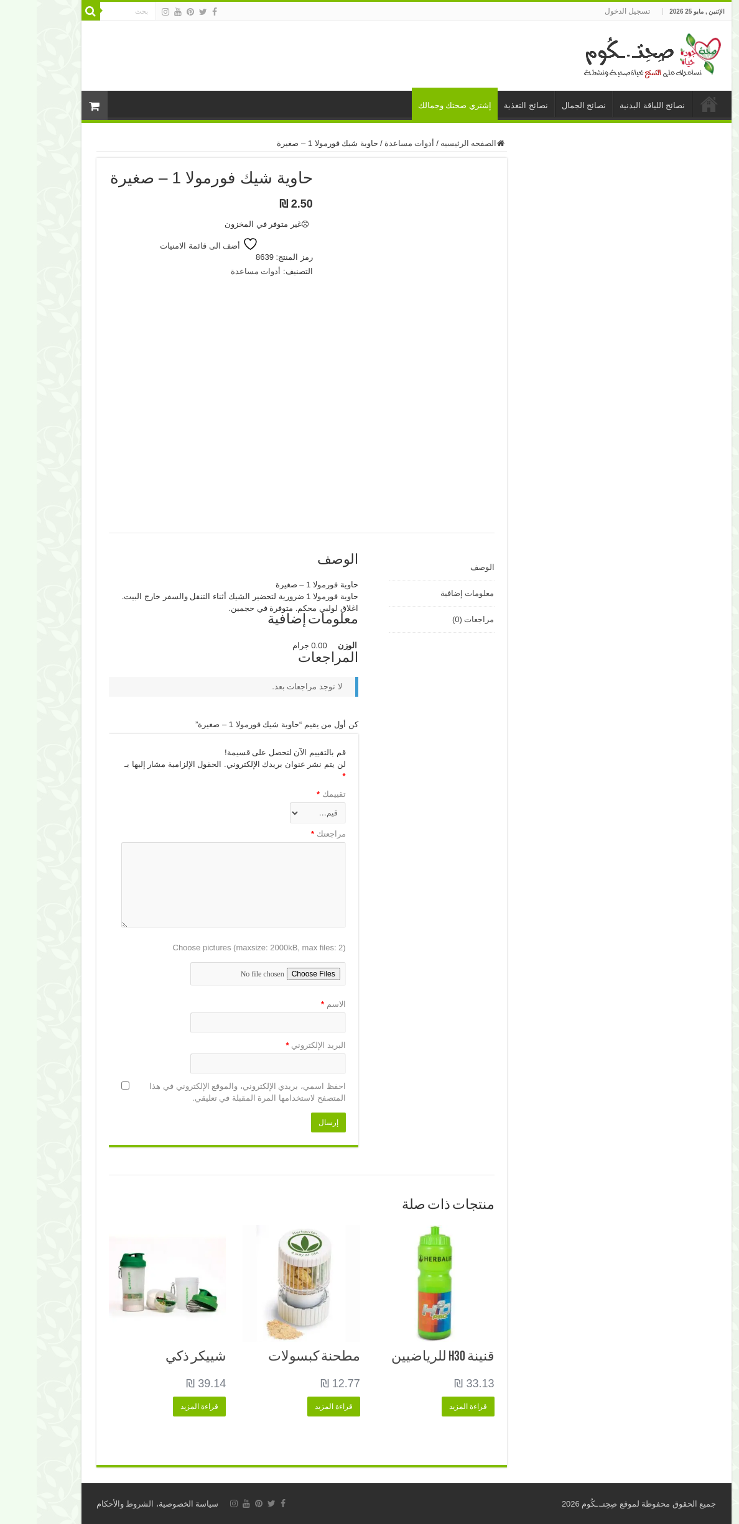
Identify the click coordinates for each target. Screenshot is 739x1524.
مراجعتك (291, 833)
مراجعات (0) (437, 619)
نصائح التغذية (489, 105)
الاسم (296, 1004)
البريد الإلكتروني (279, 1045)
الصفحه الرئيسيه (432, 143)
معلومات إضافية (431, 593)
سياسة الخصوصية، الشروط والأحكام (121, 1503)
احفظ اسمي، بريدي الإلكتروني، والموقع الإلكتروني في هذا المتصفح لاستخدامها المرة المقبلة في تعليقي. (211, 1092)
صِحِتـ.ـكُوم (562, 1503)
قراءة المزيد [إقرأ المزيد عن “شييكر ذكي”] (163, 1406)
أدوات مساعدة (373, 143)
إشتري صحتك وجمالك (418, 105)
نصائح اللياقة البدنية (615, 105)
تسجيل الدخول (590, 11)
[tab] (404, 567)
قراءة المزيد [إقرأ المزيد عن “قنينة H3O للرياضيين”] (431, 1406)
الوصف (446, 567)
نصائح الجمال (547, 105)
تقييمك (294, 794)
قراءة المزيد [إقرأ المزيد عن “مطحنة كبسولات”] (297, 1406)
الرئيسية (672, 104)
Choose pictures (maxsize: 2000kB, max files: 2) (222, 947)
